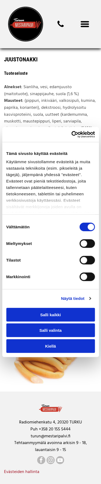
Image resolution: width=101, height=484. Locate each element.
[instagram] (51, 461)
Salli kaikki (50, 314)
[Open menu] (85, 24)
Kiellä (50, 346)
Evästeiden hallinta (21, 471)
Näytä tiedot (73, 298)
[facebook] (41, 461)
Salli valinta (50, 330)
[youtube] (60, 461)
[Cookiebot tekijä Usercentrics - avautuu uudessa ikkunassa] (72, 134)
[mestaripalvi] (60, 27)
